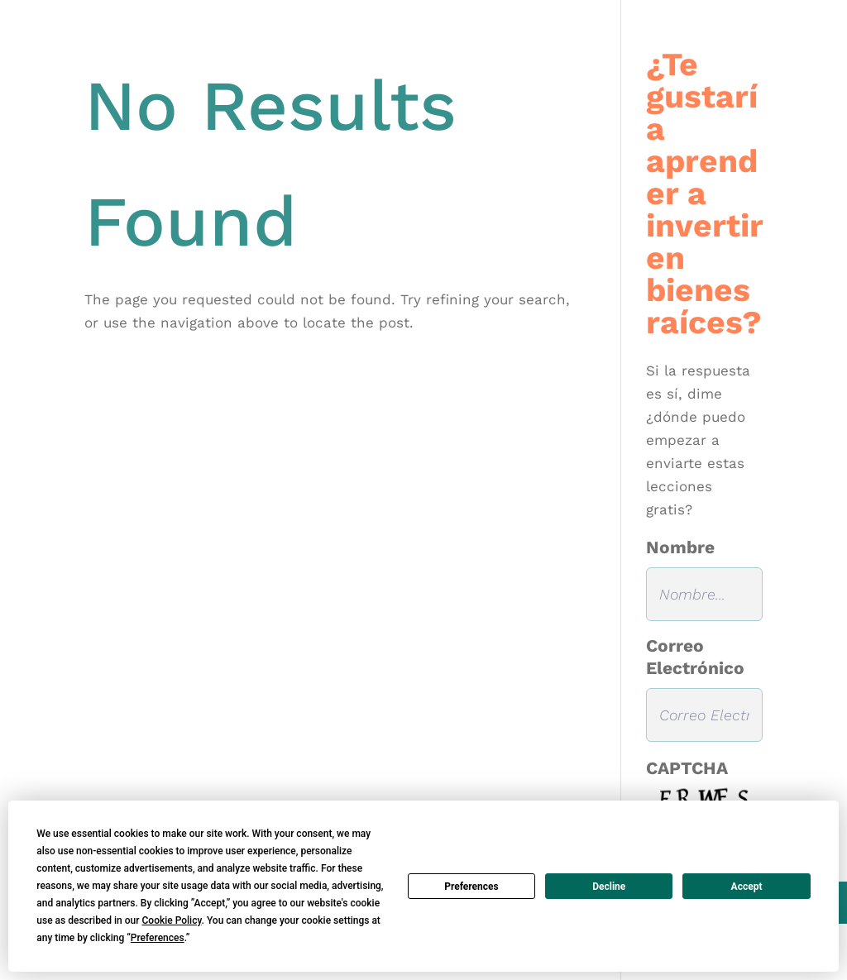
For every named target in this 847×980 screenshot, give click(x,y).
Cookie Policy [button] (171, 920)
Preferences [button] (157, 938)
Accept (747, 886)
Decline (608, 886)
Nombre (680, 547)
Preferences (471, 886)
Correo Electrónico (695, 656)
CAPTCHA (687, 768)
